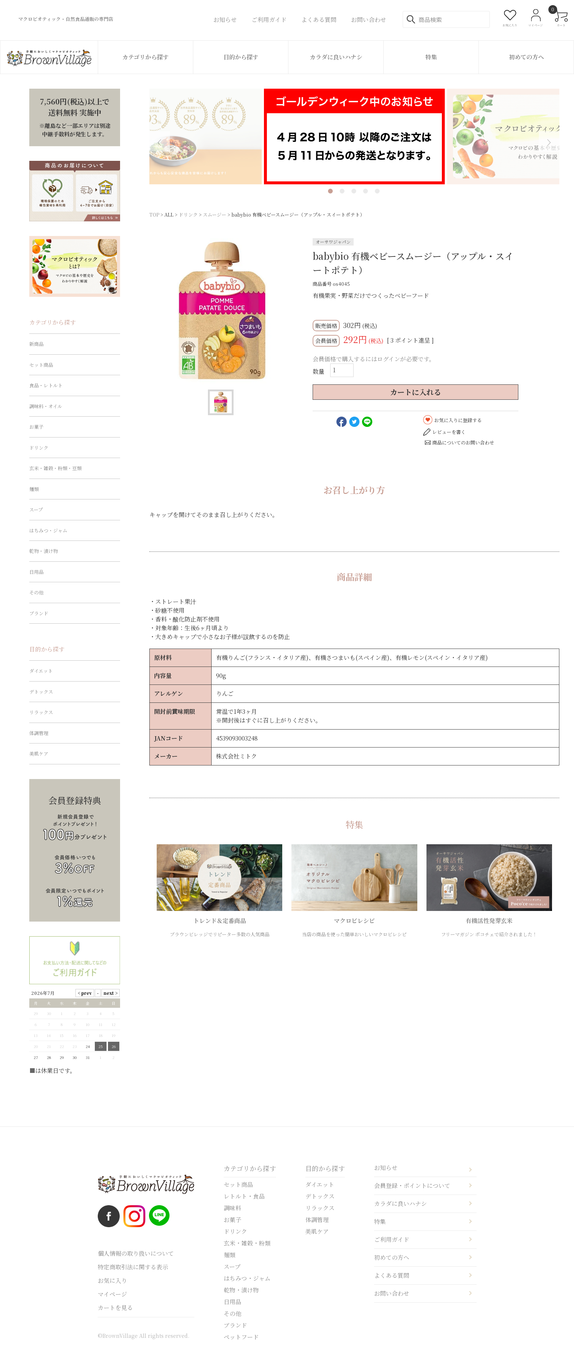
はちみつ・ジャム (48, 530)
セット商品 (41, 364)
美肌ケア (38, 753)
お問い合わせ (391, 1293)
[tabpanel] (354, 136)
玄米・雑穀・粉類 (247, 1243)
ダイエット (41, 670)
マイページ (112, 1294)
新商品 (36, 343)
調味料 (232, 1208)
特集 (431, 57)
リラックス (41, 712)
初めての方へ (526, 57)
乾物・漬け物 (43, 550)
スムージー (214, 214)
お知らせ (386, 1167)
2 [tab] (342, 191)
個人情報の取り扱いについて (136, 1253)
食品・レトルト (46, 385)
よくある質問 (391, 1275)
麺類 (34, 489)
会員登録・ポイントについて (412, 1185)
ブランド (38, 613)
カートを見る (115, 1307)
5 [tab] (377, 191)
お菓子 (36, 426)
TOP (154, 214)
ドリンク (188, 214)
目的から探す (240, 57)
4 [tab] (365, 191)
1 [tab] (330, 191)
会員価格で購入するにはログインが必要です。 (374, 359)
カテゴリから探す (145, 57)
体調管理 (38, 733)
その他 (36, 592)
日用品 (36, 571)
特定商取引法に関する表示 (133, 1267)
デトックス (41, 691)
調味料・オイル (45, 406)
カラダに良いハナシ (336, 57)
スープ (36, 509)
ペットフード (241, 1337)
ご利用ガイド (391, 1239)
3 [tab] (353, 191)
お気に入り (112, 1280)
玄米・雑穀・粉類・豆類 (55, 468)
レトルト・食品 (244, 1196)
